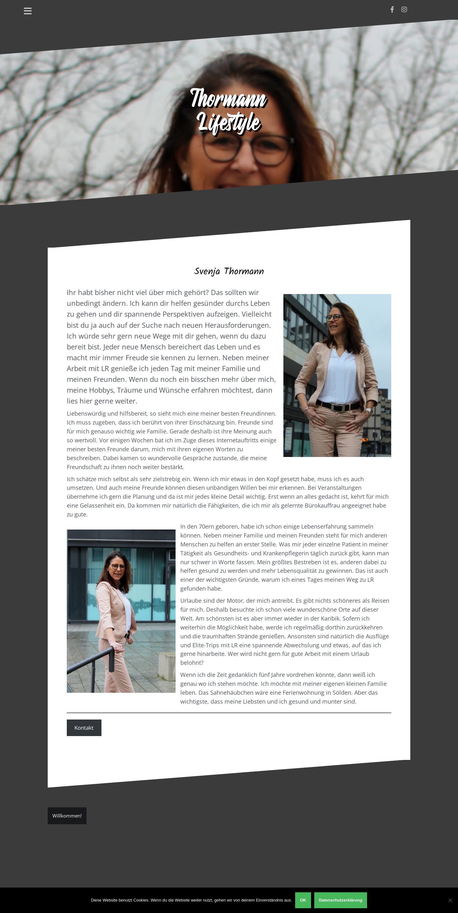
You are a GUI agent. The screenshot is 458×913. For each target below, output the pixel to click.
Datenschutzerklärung (341, 900)
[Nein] (450, 900)
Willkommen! (67, 815)
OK (303, 900)
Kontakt (84, 727)
